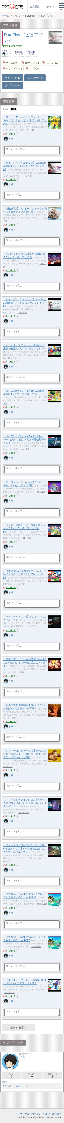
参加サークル (52, 1075)
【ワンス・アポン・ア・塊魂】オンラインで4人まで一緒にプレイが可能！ (24, 528)
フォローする (35, 77)
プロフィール (12, 85)
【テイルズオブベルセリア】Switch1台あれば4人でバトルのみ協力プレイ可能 (24, 166)
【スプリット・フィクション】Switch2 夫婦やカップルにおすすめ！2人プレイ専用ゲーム (25, 803)
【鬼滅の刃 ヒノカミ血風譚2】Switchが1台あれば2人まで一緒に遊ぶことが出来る (25, 662)
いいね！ (11, 133)
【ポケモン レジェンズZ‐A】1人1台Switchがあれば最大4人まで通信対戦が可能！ (24, 439)
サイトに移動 (12, 77)
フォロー (12, 1075)
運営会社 (57, 1113)
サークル (25, 1113)
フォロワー (32, 1075)
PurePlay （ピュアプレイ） (15, 1086)
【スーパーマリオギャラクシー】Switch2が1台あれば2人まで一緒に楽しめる (25, 120)
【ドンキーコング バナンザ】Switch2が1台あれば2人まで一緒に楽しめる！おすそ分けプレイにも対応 (25, 754)
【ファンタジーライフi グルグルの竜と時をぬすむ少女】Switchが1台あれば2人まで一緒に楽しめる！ (25, 848)
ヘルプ (46, 1113)
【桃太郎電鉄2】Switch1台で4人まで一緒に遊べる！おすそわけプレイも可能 (25, 574)
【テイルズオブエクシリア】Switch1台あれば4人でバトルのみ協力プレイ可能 (24, 303)
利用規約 (36, 1113)
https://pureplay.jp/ (12, 46)
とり (6, 53)
